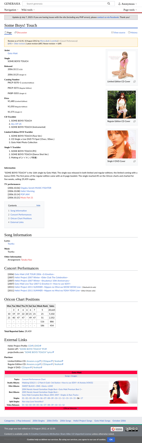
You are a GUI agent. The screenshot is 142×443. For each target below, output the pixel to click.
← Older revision (18, 43)
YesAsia (57, 361)
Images (74, 376)
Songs (67, 376)
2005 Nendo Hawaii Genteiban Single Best (39, 392)
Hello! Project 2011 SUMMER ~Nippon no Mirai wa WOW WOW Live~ (48, 287)
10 (56, 398)
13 (67, 398)
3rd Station (55, 383)
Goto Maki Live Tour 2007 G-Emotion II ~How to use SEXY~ (43, 283)
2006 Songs (65, 420)
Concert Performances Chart (34, 379)
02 (27, 398)
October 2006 (119, 420)
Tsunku (11, 243)
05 (38, 398)
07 (45, 398)
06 (41, 398)
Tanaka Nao (26, 259)
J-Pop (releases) (23, 420)
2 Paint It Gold (44, 383)
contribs (54, 41)
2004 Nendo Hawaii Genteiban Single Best (39, 389)
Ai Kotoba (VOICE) (85, 383)
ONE (38, 386)
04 (34, 398)
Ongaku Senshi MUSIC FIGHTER (36, 188)
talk (48, 41)
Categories (9, 420)
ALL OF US (16, 124)
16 (78, 398)
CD (29, 345)
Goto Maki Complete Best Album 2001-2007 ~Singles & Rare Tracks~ (50, 395)
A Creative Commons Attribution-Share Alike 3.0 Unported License (60, 434)
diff (9, 43)
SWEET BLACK (28, 386)
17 (82, 398)
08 (49, 398)
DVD (37, 345)
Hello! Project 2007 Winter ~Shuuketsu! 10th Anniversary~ (42, 280)
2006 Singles (39, 420)
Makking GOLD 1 (29, 383)
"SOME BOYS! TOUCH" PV (32, 349)
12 (63, 398)
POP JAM (25, 194)
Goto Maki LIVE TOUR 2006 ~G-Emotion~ (34, 274)
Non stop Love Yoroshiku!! (32, 401)
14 (71, 398)
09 (52, 398)
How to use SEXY (69, 383)
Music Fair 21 (27, 197)
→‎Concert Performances (68, 41)
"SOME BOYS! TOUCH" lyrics (38, 352)
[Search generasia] (68, 3)
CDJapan (47, 361)
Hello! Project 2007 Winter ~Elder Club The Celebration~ (41, 277)
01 (23, 398)
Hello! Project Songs (82, 420)
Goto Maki (13, 53)
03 (30, 398)
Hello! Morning (28, 191)
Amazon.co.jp (33, 361)
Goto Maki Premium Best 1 (70, 389)
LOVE (50, 386)
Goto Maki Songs (102, 420)
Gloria (44, 386)
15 (74, 398)
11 (60, 398)
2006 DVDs (52, 420)
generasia (12, 3)
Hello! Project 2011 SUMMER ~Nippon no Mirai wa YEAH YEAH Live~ (48, 290)
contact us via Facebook (108, 17)
